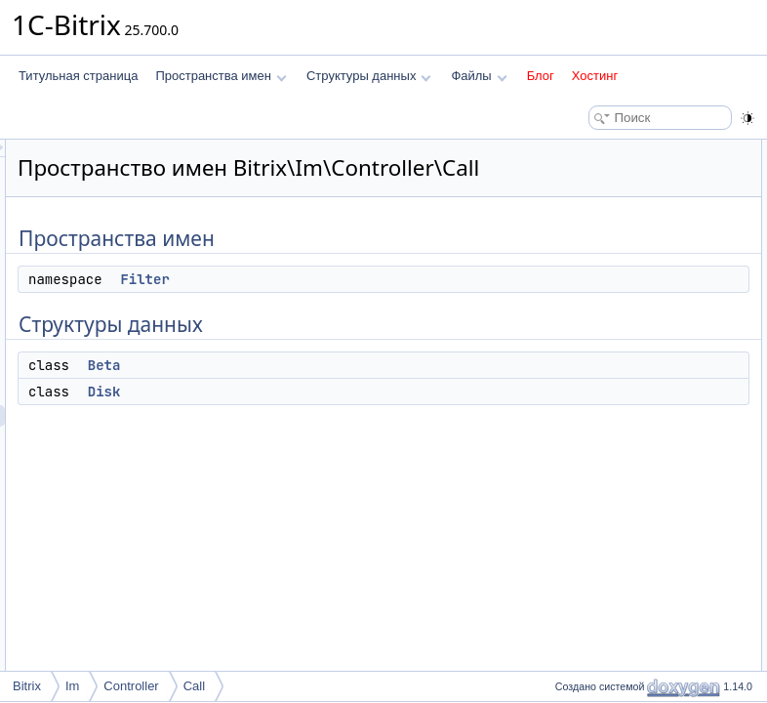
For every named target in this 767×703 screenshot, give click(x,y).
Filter (388, 306)
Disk (348, 419)
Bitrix (27, 686)
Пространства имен (220, 75)
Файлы (478, 75)
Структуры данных (368, 75)
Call (194, 686)
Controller (130, 686)
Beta (348, 392)
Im (72, 686)
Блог (540, 75)
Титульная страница (78, 75)
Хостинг (595, 75)
